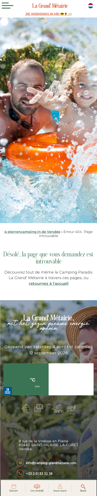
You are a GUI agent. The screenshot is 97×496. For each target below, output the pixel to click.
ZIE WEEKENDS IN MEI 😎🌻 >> (48, 14)
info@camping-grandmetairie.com (51, 463)
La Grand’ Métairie (50, 6)
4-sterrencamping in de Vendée (32, 232)
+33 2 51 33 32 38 (39, 473)
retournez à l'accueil (48, 283)
